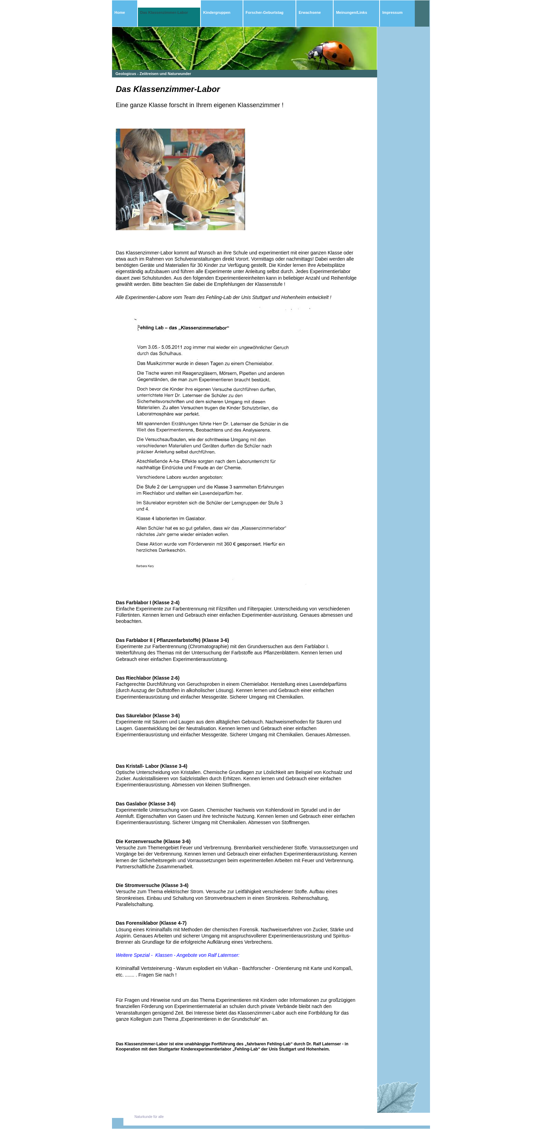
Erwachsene (310, 12)
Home (119, 12)
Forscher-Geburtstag (264, 12)
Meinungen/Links (351, 12)
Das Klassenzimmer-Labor (164, 12)
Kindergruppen (217, 12)
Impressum (392, 12)
